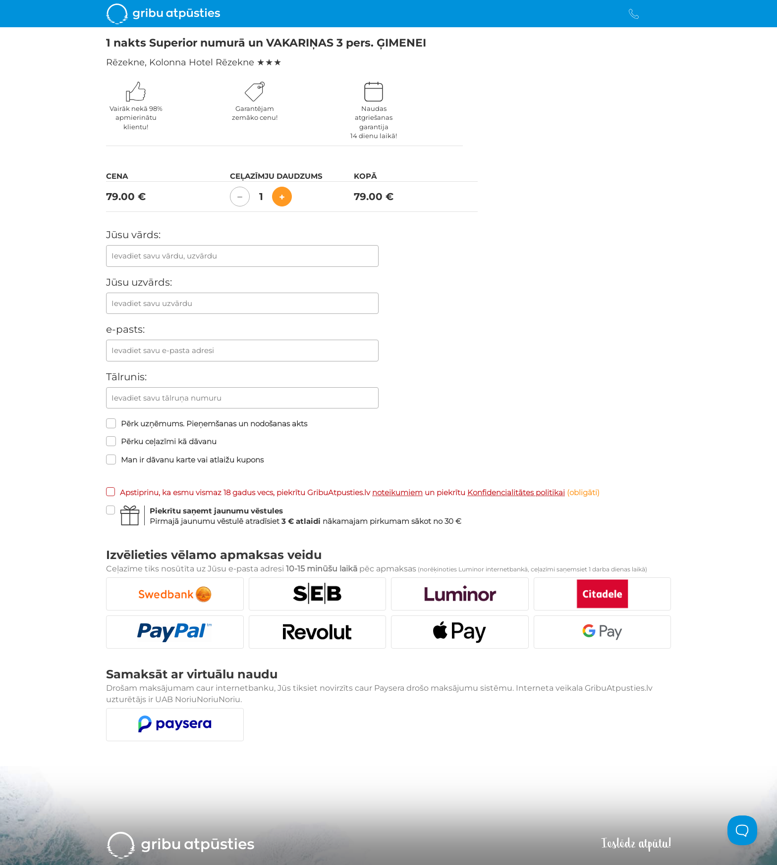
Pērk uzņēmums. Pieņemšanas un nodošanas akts (206, 423)
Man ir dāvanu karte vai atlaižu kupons (185, 459)
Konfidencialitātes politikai (516, 492)
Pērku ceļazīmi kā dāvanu (161, 441)
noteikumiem (397, 492)
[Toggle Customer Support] (742, 830)
